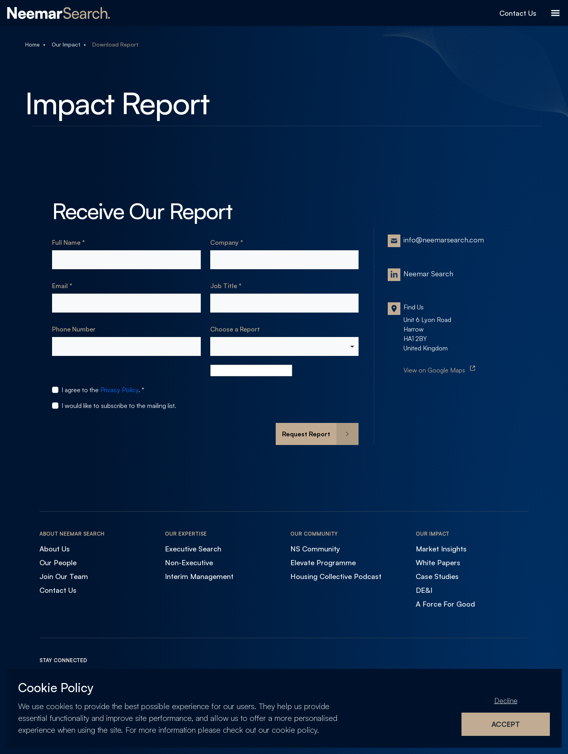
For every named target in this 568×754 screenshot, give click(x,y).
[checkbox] (55, 390)
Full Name (67, 242)
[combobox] (284, 346)
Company (225, 242)
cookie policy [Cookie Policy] (294, 730)
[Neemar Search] (58, 13)
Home (32, 44)
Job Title (224, 286)
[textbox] (126, 259)
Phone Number (73, 329)
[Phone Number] (126, 346)
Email (60, 286)
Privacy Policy (119, 390)
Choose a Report (235, 329)
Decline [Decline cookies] (506, 700)
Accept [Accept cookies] (505, 724)
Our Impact (66, 44)
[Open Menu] (555, 13)
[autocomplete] (251, 370)
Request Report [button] (306, 434)
